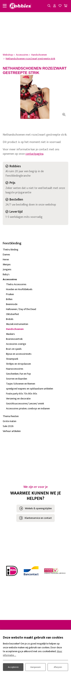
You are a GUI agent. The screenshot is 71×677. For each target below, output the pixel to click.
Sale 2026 (8, 426)
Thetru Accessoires (16, 284)
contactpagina (34, 153)
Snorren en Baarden (16, 379)
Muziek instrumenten (17, 324)
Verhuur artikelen (12, 431)
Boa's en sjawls (14, 349)
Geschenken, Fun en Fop (18, 374)
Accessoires (10, 279)
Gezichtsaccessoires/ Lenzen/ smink (25, 403)
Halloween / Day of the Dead (21, 309)
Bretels (9, 319)
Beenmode (11, 304)
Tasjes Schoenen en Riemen (20, 384)
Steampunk (12, 359)
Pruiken (10, 294)
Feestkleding (12, 243)
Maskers (10, 334)
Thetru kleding (10, 249)
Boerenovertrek (14, 339)
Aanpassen (35, 667)
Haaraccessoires (14, 369)
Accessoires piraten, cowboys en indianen (28, 408)
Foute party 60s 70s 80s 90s (21, 393)
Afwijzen (58, 667)
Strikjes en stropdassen (18, 364)
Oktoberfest (12, 314)
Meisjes (7, 264)
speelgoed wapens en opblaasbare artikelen (29, 389)
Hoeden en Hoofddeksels (19, 289)
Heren (6, 259)
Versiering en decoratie (18, 398)
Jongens (7, 269)
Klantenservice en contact (38, 518)
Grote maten (9, 421)
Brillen (9, 299)
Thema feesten (11, 416)
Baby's (6, 274)
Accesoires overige (16, 344)
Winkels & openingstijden (38, 508)
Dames (6, 254)
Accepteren (13, 667)
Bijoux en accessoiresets (18, 354)
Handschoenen (15, 329)
